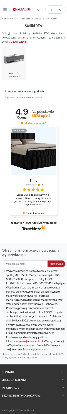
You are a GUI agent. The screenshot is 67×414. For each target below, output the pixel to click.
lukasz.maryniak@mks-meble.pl (24, 341)
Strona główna (8, 18)
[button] (38, 9)
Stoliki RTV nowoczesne (14, 74)
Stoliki (38, 18)
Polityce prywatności (35, 349)
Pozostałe (25, 18)
